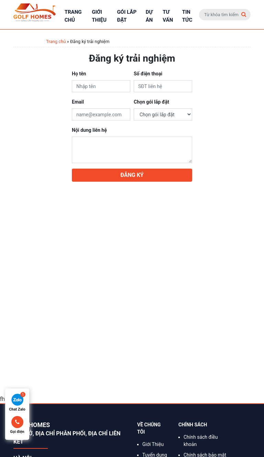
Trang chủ (73, 16)
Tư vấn (168, 16)
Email (78, 102)
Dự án (149, 16)
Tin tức (187, 16)
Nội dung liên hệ (89, 130)
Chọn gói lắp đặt (151, 102)
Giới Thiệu (99, 16)
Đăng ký (131, 175)
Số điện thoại (148, 73)
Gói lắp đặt (126, 16)
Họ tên (79, 73)
